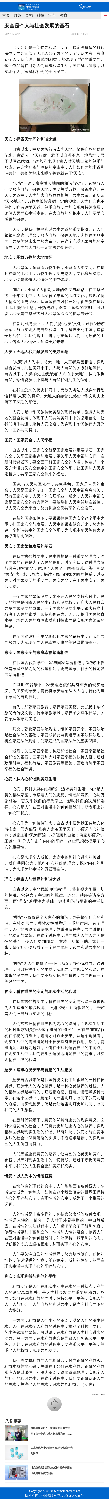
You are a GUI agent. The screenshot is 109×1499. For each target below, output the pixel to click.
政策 (17, 15)
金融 (29, 15)
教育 (63, 15)
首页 (6, 15)
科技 (40, 15)
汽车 (52, 15)
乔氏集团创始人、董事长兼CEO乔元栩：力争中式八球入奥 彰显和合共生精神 (51, 1434)
